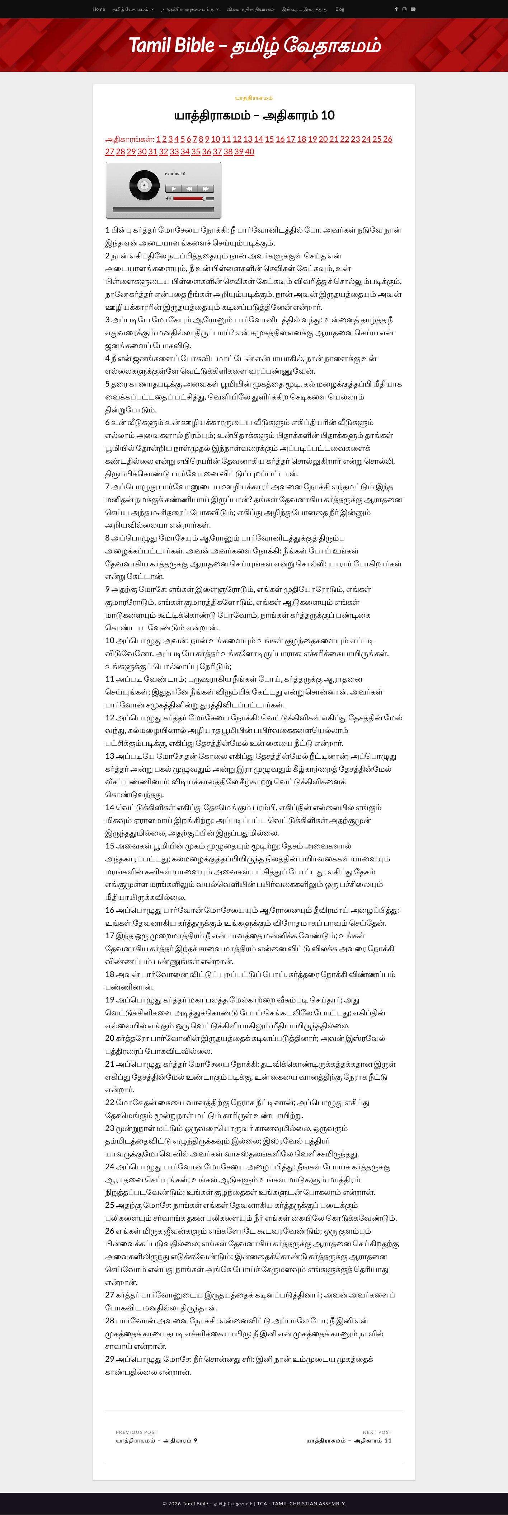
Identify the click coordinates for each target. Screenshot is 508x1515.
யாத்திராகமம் (254, 97)
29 (131, 151)
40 (249, 151)
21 (334, 139)
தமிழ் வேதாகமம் (130, 9)
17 (291, 139)
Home (99, 9)
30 (142, 151)
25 (377, 139)
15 (269, 139)
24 (366, 139)
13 (248, 139)
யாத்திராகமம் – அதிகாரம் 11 (349, 1440)
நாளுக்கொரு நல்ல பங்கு (187, 9)
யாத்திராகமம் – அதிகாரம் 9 (157, 1440)
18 (301, 139)
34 (185, 151)
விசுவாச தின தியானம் (250, 9)
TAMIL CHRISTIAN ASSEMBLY (308, 1504)
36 (206, 151)
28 (120, 151)
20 (323, 139)
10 (215, 139)
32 (163, 151)
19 (312, 139)
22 (344, 139)
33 (174, 151)
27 (109, 151)
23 (355, 139)
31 (152, 151)
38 (228, 151)
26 (387, 139)
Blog (339, 9)
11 (226, 139)
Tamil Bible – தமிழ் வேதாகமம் (254, 44)
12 (237, 139)
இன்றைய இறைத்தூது (305, 9)
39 (239, 151)
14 (258, 139)
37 (217, 151)
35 (196, 151)
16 (280, 139)
